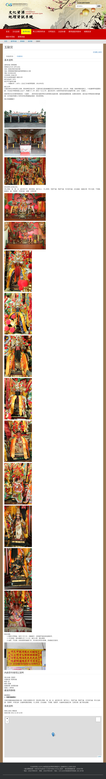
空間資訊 (51, 32)
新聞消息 (21, 37)
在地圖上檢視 (97, 52)
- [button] (7, 721)
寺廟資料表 (9, 56)
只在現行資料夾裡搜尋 (83, 3)
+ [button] (7, 718)
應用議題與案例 (75, 32)
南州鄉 (30, 41)
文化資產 (16, 32)
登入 (72, 9)
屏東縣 (22, 41)
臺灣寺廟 (26, 32)
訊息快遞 (61, 32)
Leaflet (99, 756)
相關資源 (87, 32)
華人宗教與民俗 (39, 32)
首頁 (7, 32)
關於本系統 (10, 37)
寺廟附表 (20, 56)
